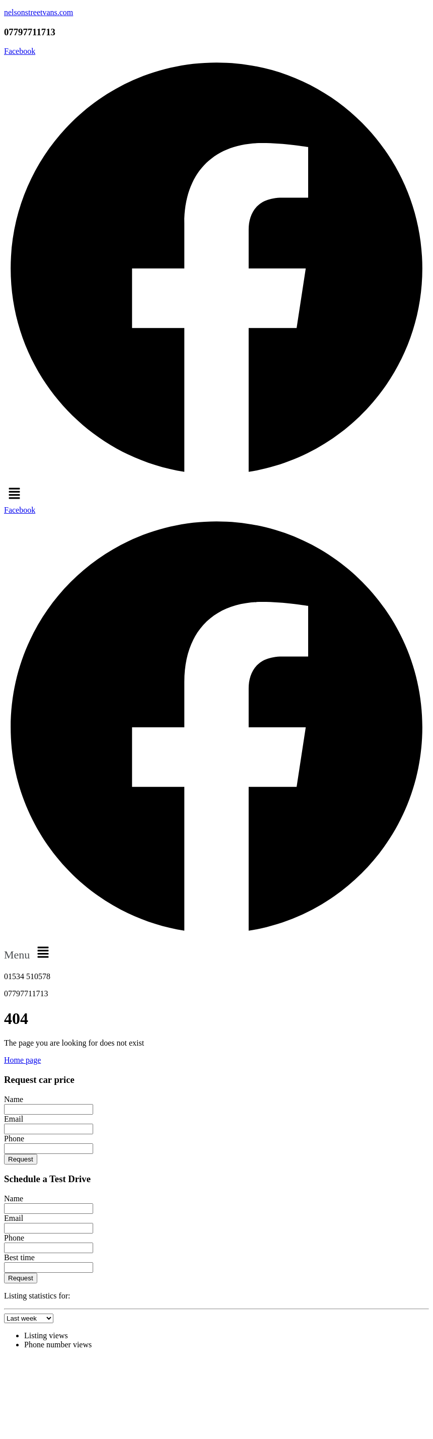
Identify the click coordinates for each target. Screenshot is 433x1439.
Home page (22, 1060)
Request (20, 1159)
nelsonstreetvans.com (38, 12)
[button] (216, 494)
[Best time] (48, 1267)
